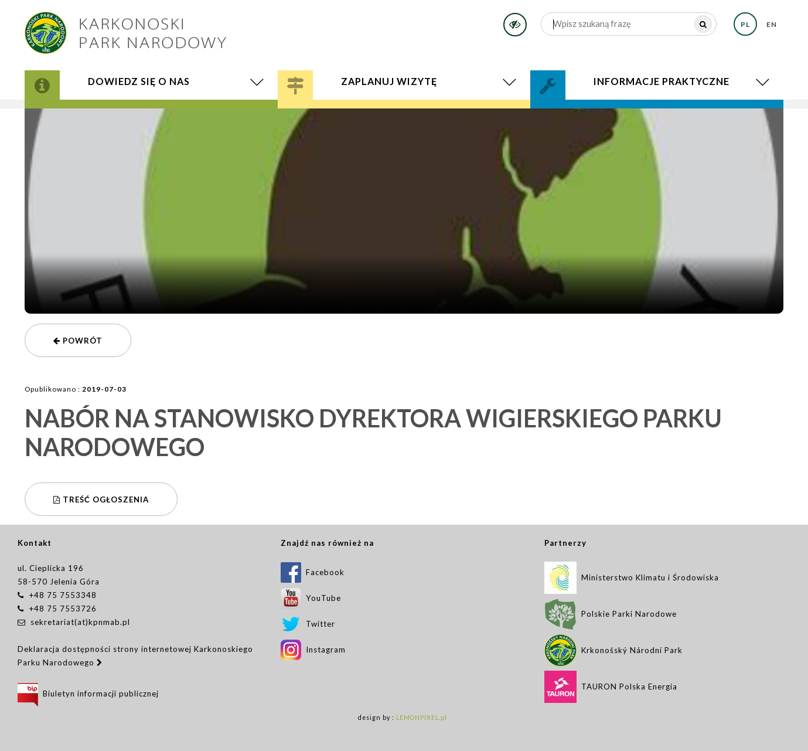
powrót (78, 340)
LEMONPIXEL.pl (421, 717)
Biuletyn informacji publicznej (88, 693)
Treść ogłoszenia (101, 499)
